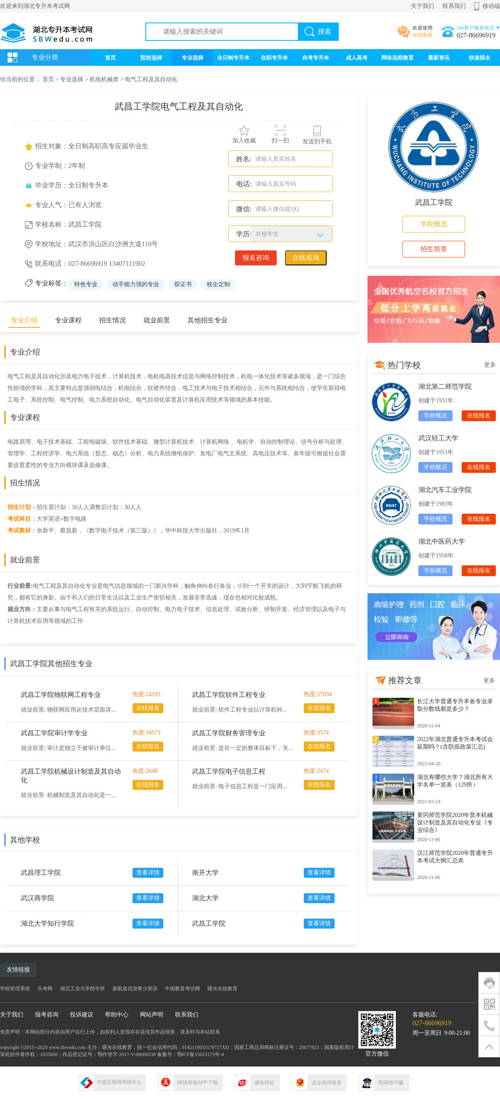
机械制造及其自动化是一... (81, 795)
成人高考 (357, 58)
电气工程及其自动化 (151, 79)
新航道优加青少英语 (135, 989)
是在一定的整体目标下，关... (255, 748)
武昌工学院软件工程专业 (228, 694)
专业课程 (68, 320)
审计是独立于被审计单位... (81, 748)
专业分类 (45, 57)
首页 (110, 58)
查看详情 (148, 872)
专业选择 (192, 58)
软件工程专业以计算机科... (252, 710)
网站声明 (151, 1015)
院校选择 (151, 58)
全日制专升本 (233, 58)
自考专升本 (315, 58)
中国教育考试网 (182, 989)
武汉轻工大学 (438, 438)
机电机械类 (104, 79)
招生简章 (433, 248)
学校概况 (433, 223)
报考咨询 (46, 1015)
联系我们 (454, 6)
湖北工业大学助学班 (82, 989)
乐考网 (45, 989)
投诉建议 (81, 1015)
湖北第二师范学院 (445, 386)
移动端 (491, 6)
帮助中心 (116, 1015)
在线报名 (148, 708)
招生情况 (112, 320)
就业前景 (156, 320)
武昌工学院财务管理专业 (228, 733)
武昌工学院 (208, 923)
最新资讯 (439, 58)
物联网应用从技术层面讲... (81, 710)
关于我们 (422, 6)
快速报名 (479, 58)
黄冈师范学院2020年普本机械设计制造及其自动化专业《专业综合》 (455, 822)
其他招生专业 (208, 320)
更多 (490, 365)
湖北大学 (205, 898)
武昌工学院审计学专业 (54, 733)
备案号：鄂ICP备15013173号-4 (190, 1054)
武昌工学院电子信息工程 (228, 771)
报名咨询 (255, 257)
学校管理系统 (15, 989)
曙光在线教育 (223, 989)
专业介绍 (24, 320)
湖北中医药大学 (441, 541)
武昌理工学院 (41, 872)
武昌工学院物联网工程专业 (61, 694)
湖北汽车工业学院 (445, 489)
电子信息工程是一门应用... (252, 786)
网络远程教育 (397, 58)
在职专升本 (274, 58)
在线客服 (422, 35)
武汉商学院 (37, 898)
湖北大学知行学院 (47, 923)
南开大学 (205, 872)
